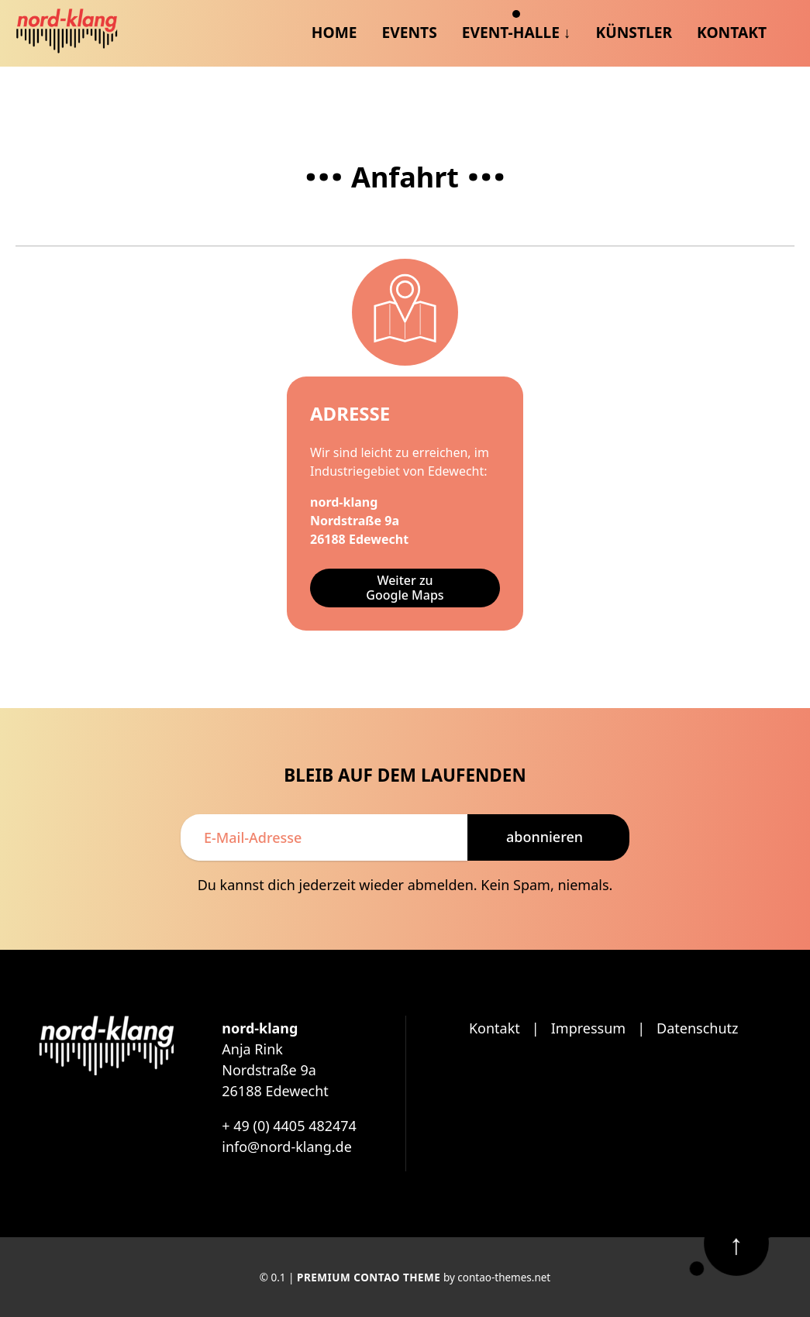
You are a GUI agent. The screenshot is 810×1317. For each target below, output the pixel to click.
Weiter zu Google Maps (404, 587)
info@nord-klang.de (287, 1146)
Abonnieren (544, 836)
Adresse (350, 413)
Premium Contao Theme (368, 1277)
